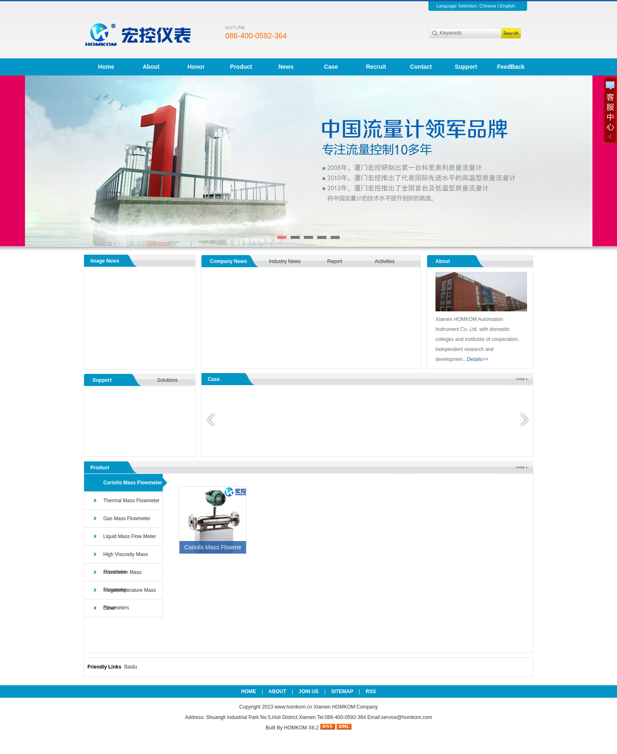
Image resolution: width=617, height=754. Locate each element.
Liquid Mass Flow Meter (129, 536)
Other (109, 608)
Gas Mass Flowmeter (126, 518)
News (286, 66)
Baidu (130, 667)
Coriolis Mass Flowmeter (132, 483)
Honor (195, 66)
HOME (248, 691)
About (151, 66)
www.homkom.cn (293, 707)
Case (331, 66)
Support (466, 66)
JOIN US (308, 691)
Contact (421, 66)
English (507, 5)
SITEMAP (342, 691)
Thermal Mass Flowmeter (131, 501)
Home (106, 66)
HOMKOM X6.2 (301, 728)
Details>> (477, 359)
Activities (384, 261)
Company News (228, 261)
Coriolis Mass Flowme (212, 547)
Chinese (487, 5)
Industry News (285, 261)
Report (334, 261)
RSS (371, 691)
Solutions (167, 380)
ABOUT (277, 691)
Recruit (376, 66)
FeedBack (511, 66)
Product (241, 66)
